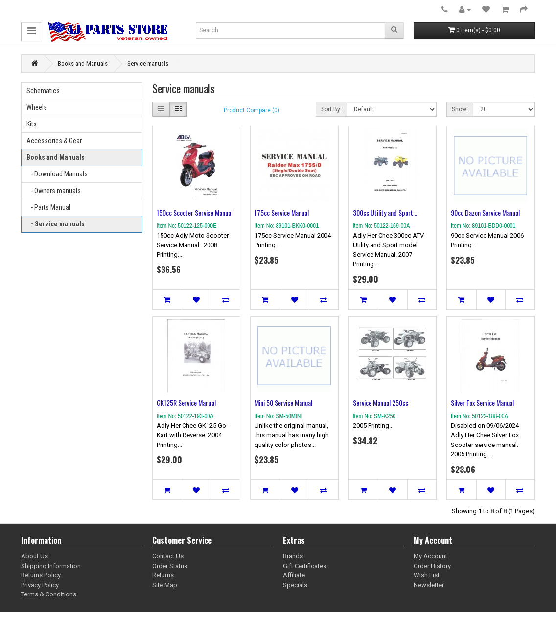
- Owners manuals (53, 191)
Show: (460, 109)
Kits (31, 124)
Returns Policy (41, 575)
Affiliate (294, 575)
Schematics (43, 91)
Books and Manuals (83, 63)
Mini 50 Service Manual (283, 402)
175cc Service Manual (282, 212)
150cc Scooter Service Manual (194, 212)
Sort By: (331, 109)
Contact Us (168, 556)
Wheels (36, 107)
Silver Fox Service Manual (482, 402)
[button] (31, 31)
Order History (432, 565)
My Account (430, 556)
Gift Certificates (304, 565)
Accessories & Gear (54, 141)
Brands (293, 556)
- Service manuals (55, 224)
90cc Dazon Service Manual (485, 212)
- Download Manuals (57, 174)
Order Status (169, 565)
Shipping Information (51, 565)
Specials (295, 585)
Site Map (164, 585)
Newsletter (429, 585)
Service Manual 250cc (380, 402)
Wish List (427, 575)
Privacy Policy (40, 585)
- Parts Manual (48, 207)
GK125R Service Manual (186, 402)
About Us (34, 556)
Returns (163, 575)
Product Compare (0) (251, 110)
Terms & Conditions (48, 594)
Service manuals (147, 63)
